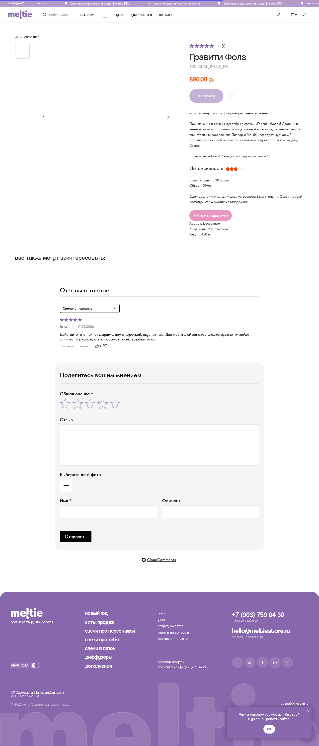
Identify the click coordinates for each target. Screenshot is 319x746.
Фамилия (171, 500)
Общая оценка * (76, 393)
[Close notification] (307, 710)
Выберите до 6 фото (80, 474)
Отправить (75, 536)
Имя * (66, 500)
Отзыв (66, 419)
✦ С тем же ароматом (210, 216)
